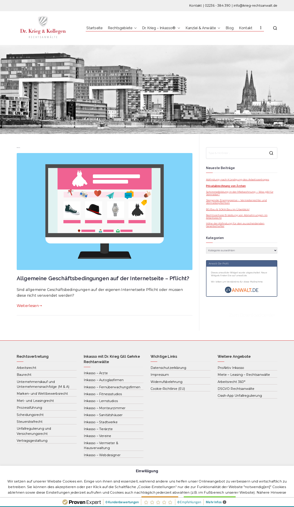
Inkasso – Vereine (97, 436)
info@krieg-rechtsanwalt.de (255, 6)
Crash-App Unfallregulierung (240, 396)
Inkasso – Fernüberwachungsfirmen (112, 387)
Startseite (94, 28)
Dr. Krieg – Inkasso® (161, 28)
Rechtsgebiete (122, 28)
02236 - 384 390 (218, 6)
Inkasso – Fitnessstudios (103, 394)
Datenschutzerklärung (168, 368)
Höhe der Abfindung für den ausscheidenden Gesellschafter (235, 224)
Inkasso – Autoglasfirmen (104, 380)
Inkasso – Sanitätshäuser (103, 415)
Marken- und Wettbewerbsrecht (42, 394)
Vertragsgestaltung (32, 441)
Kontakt (195, 6)
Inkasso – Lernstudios (101, 401)
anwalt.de (241, 275)
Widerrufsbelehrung (166, 382)
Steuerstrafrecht (30, 422)
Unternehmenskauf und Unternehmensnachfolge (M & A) (43, 384)
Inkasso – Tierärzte (98, 429)
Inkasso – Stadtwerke (101, 422)
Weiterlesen (29, 306)
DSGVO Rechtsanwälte (236, 389)
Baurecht (24, 375)
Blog (230, 28)
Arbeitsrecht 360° (232, 382)
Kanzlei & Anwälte (203, 28)
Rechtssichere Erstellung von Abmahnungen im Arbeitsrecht (236, 216)
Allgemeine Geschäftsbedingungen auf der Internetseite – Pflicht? (103, 278)
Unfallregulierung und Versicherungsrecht (34, 431)
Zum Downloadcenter (252, 315)
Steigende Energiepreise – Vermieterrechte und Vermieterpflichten (236, 201)
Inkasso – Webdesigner (102, 455)
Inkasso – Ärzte (96, 373)
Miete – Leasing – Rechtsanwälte (244, 375)
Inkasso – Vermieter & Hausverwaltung (101, 445)
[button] (134, 28)
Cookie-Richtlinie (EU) (168, 389)
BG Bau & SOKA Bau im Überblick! (227, 209)
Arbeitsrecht (26, 368)
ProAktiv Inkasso (231, 368)
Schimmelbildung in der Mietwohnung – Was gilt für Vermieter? (239, 193)
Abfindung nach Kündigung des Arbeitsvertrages (237, 179)
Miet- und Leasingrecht (35, 401)
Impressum (160, 375)
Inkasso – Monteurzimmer (105, 408)
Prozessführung (29, 408)
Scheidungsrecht (30, 415)
